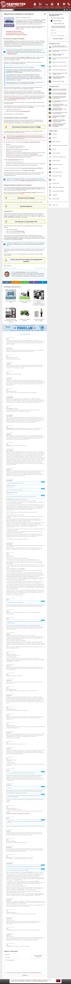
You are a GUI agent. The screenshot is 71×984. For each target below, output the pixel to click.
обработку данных (61, 35)
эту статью (12, 690)
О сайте (64, 7)
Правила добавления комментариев (38, 956)
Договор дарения (26, 206)
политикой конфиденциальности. (39, 981)
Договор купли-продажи (26, 198)
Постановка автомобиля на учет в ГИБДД (26, 127)
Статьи (35, 7)
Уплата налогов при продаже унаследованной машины (26, 260)
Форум (68, 7)
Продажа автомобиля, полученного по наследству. (16, 34)
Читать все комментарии (25, 334)
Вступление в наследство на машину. (14, 31)
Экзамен (52, 7)
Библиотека (40, 7)
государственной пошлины (12, 159)
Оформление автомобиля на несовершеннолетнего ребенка (18, 813)
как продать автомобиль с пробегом (28, 192)
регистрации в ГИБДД (25, 111)
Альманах (46, 7)
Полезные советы (42, 268)
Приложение (58, 7)
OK (58, 980)
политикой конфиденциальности (34, 972)
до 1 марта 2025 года (19, 135)
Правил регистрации (12, 53)
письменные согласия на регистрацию (28, 180)
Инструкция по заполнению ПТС (26, 221)
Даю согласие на (58, 35)
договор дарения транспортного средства (17, 98)
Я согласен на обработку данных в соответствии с (23, 972)
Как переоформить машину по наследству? (15, 32)
